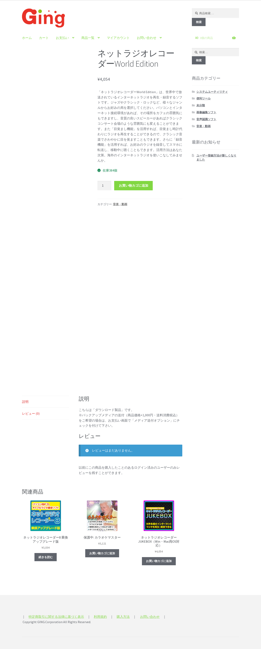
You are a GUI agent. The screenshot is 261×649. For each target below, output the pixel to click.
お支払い (62, 38)
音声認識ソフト (206, 119)
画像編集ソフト (206, 112)
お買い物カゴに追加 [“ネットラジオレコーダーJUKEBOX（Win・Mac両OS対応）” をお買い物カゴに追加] (159, 561)
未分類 (200, 105)
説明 (25, 402)
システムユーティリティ (212, 92)
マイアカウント (118, 38)
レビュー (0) (31, 413)
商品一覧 (87, 38)
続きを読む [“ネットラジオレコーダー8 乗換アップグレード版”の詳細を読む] (46, 557)
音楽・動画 (120, 204)
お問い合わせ (146, 38)
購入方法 (123, 617)
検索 (199, 22)
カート (44, 38)
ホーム (27, 38)
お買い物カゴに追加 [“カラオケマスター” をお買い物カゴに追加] (102, 553)
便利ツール (203, 98)
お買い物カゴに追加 (133, 185)
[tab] (45, 402)
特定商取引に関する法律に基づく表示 (56, 617)
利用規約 (100, 617)
